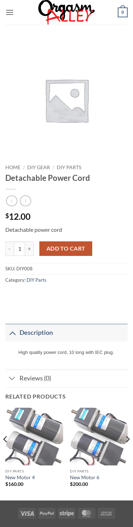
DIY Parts (69, 167)
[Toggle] (12, 332)
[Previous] (5, 453)
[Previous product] (25, 200)
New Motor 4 (20, 477)
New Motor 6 (84, 477)
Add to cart (65, 248)
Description (29, 332)
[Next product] (11, 200)
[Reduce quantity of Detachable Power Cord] (9, 248)
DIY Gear (38, 167)
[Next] (127, 453)
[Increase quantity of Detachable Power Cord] (29, 248)
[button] (9, 12)
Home (13, 167)
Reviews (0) (28, 379)
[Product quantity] (19, 248)
